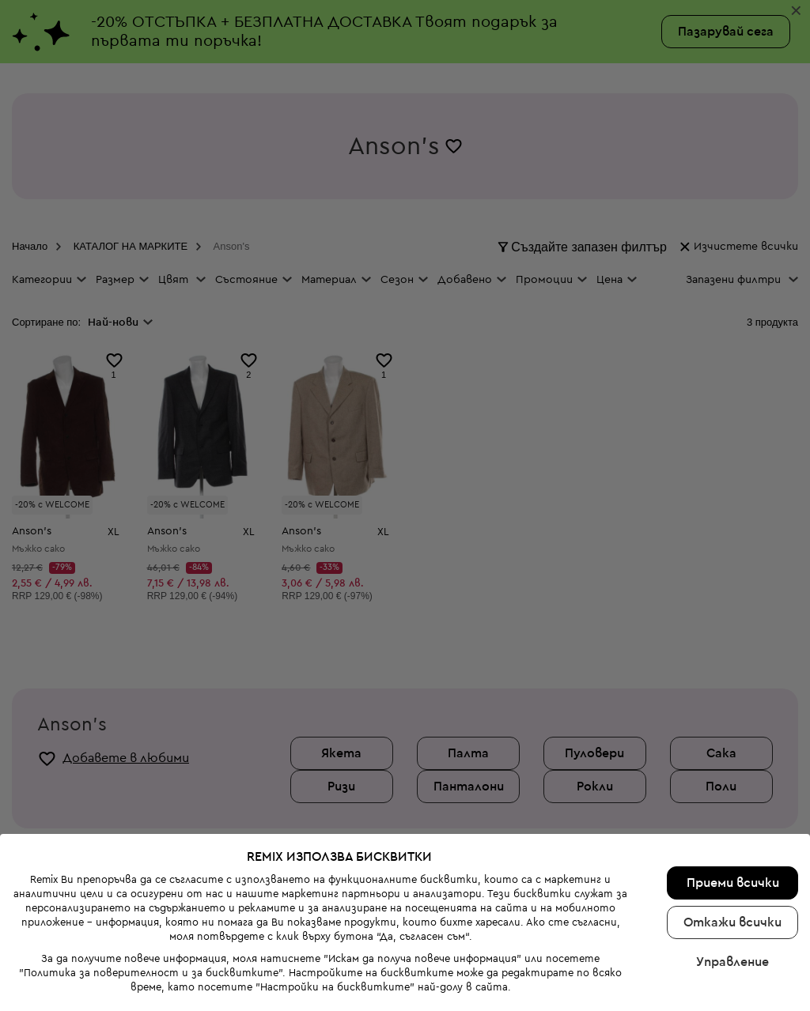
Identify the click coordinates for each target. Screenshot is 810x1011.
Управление (732, 926)
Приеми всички (733, 847)
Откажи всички (732, 887)
